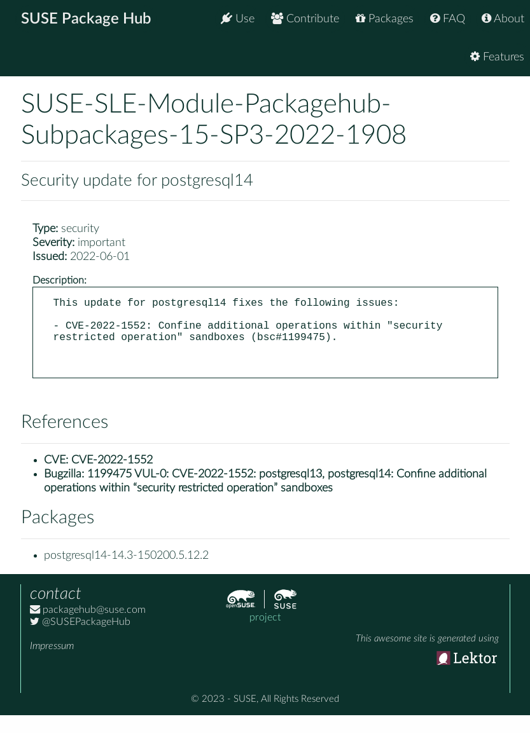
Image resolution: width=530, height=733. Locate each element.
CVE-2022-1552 (112, 478)
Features (497, 57)
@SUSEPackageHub (80, 639)
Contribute (305, 19)
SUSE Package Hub (86, 19)
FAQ (447, 19)
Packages (385, 19)
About (503, 19)
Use (238, 19)
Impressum (52, 664)
